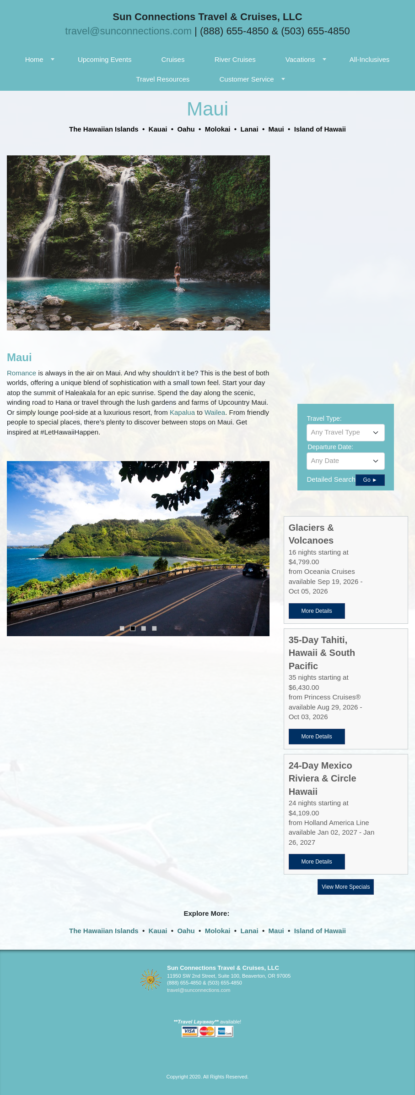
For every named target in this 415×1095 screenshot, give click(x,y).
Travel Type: (324, 418)
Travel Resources (162, 79)
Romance (22, 373)
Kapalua (183, 412)
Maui (276, 931)
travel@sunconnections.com (128, 31)
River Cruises (235, 59)
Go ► (370, 480)
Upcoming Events (105, 59)
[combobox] (346, 432)
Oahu (185, 931)
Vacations (300, 59)
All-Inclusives (370, 59)
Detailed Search (331, 479)
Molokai (218, 931)
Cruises (173, 59)
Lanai (249, 931)
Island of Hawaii (320, 931)
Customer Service (246, 79)
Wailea (215, 412)
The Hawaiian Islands (104, 931)
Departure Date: (330, 447)
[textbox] (345, 432)
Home (34, 59)
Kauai (158, 931)
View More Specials (346, 887)
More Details (316, 611)
